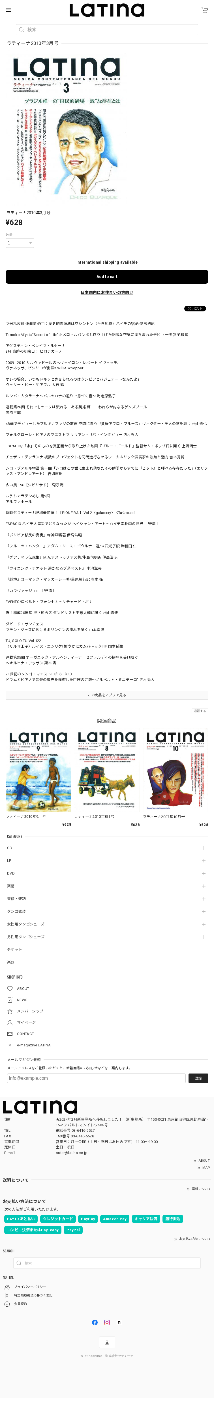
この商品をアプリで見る (107, 695)
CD (9, 848)
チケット (14, 949)
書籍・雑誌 (16, 899)
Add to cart (107, 276)
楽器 (11, 962)
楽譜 (11, 886)
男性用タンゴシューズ (25, 937)
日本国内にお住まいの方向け (107, 292)
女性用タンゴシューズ (25, 924)
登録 (198, 1078)
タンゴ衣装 (16, 911)
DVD (11, 873)
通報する (200, 711)
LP (9, 860)
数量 (9, 235)
